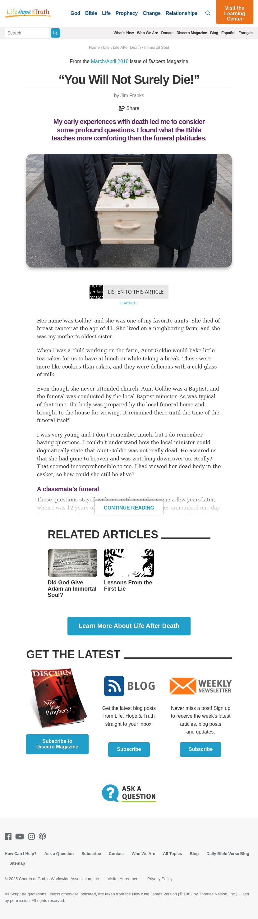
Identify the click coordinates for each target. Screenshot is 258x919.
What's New (124, 33)
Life (106, 13)
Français (245, 33)
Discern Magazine (192, 33)
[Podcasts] (44, 836)
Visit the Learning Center (234, 13)
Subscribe (129, 749)
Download (129, 303)
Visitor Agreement (123, 878)
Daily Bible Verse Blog (227, 853)
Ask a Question (59, 853)
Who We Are (147, 33)
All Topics (172, 853)
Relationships (181, 13)
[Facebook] (9, 836)
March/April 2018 (110, 61)
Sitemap (17, 863)
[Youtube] (20, 836)
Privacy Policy (160, 878)
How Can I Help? (21, 853)
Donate (167, 33)
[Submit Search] (55, 33)
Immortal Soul (156, 47)
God (75, 13)
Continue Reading (129, 507)
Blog (214, 33)
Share (129, 108)
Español (228, 33)
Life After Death (127, 47)
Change (151, 13)
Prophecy (127, 13)
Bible (91, 13)
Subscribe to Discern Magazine (57, 743)
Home (94, 47)
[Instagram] (32, 836)
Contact (116, 853)
